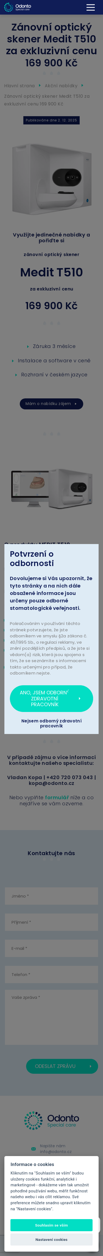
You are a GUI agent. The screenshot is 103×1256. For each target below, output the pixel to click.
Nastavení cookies (51, 1239)
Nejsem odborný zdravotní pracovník (51, 723)
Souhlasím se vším (51, 1225)
